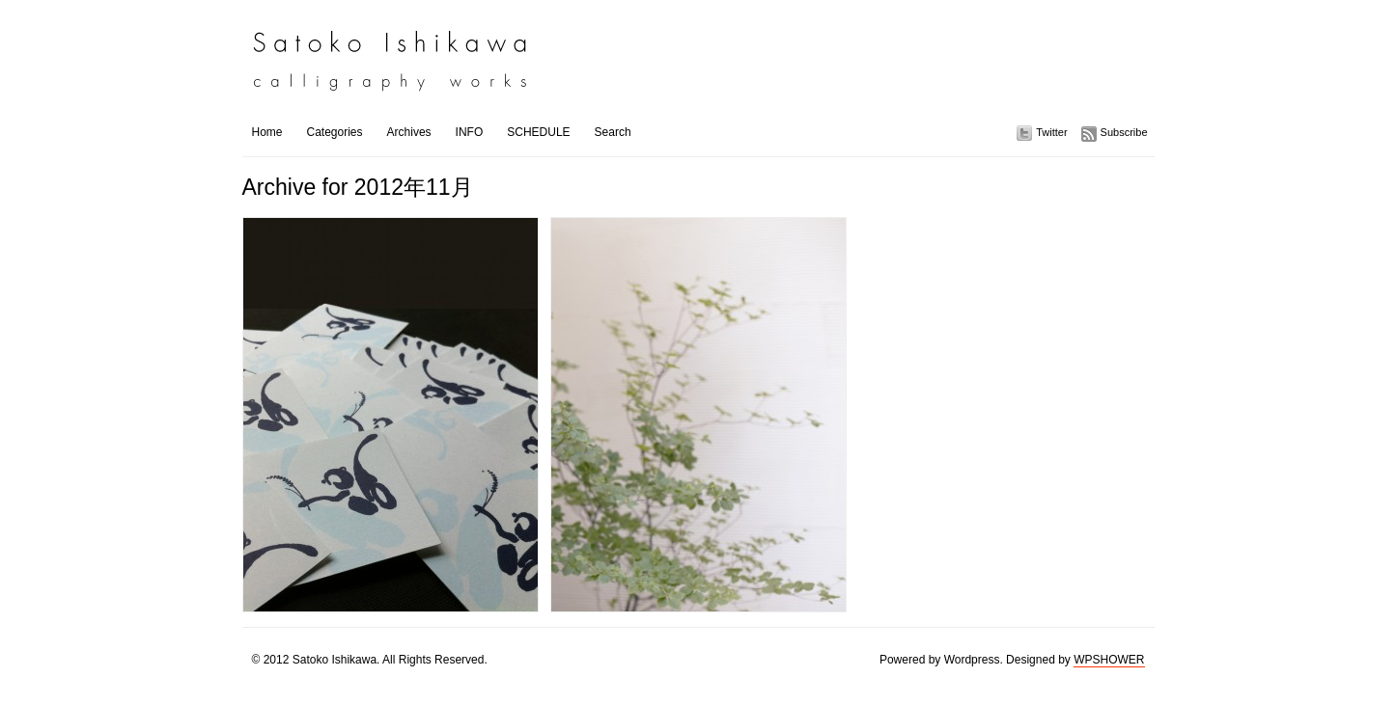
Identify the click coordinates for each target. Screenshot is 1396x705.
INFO (470, 132)
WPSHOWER (1109, 659)
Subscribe (1124, 132)
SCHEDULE (538, 132)
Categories (335, 132)
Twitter (1051, 132)
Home (267, 132)
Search (613, 132)
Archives (409, 132)
